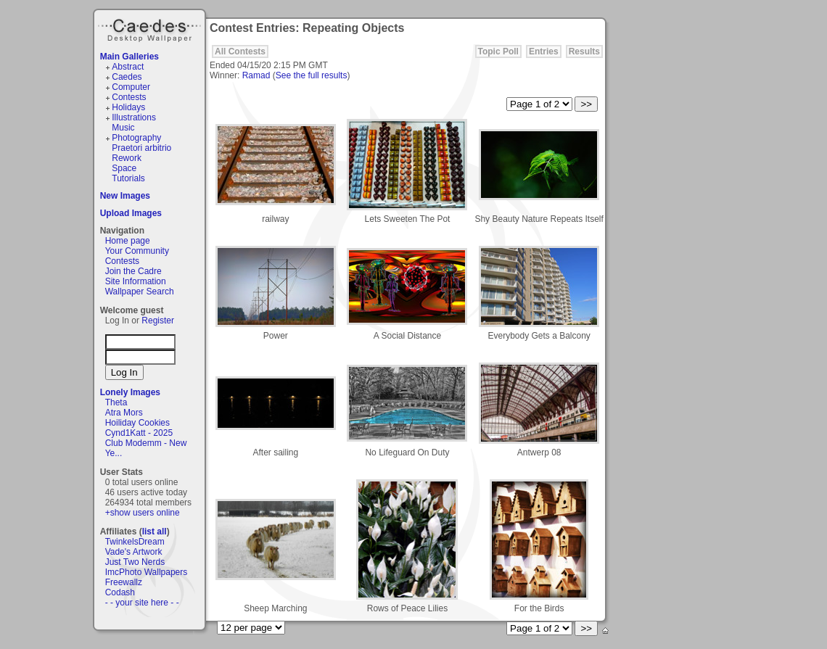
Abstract (128, 67)
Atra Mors (124, 413)
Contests (129, 97)
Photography (136, 138)
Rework (126, 158)
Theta (116, 402)
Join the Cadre (133, 271)
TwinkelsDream (135, 542)
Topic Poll (498, 51)
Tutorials (128, 178)
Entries (544, 51)
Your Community (137, 251)
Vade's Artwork (133, 552)
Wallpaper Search (139, 291)
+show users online (142, 513)
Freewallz (123, 582)
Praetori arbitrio (141, 148)
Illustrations (134, 117)
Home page (127, 241)
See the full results (311, 75)
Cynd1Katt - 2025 (139, 433)
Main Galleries (129, 56)
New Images (125, 196)
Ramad (256, 75)
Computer (131, 87)
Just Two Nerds (135, 562)
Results (584, 51)
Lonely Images (130, 392)
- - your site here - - (142, 603)
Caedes (151, 28)
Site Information (135, 281)
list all (154, 531)
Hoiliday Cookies (137, 423)
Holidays (128, 107)
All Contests (240, 51)
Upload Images (131, 213)
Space (124, 168)
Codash (120, 592)
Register (157, 320)
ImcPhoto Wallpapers (146, 572)
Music (123, 128)
